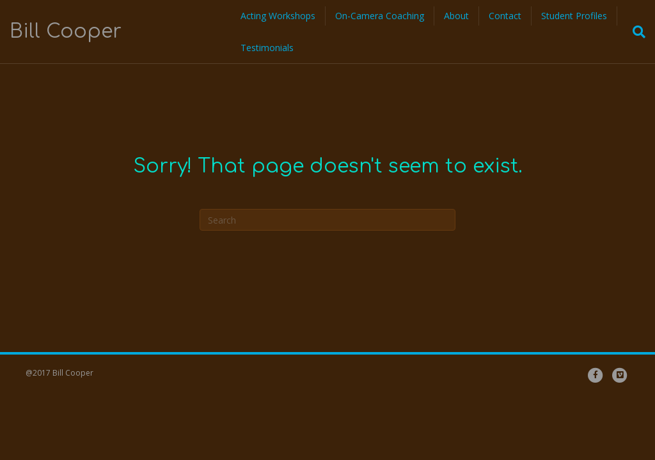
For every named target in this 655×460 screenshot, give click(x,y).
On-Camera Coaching (379, 16)
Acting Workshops (278, 16)
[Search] (635, 32)
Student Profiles (574, 16)
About (456, 16)
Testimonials (267, 48)
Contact (505, 16)
